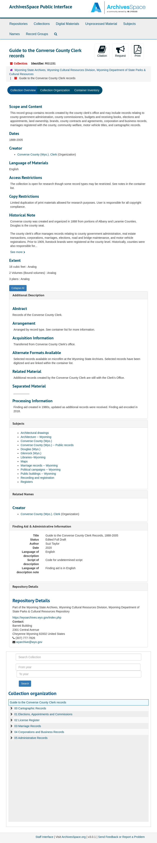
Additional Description (28, 295)
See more (17, 252)
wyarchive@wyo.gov (29, 642)
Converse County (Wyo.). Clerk (37, 154)
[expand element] (11, 708)
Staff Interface (44, 837)
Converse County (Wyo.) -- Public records (47, 445)
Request (120, 51)
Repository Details (25, 586)
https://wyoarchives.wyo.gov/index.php (36, 617)
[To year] (79, 674)
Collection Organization (55, 90)
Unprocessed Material (101, 24)
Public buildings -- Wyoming (38, 473)
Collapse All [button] (17, 288)
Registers (27, 481)
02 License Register (27, 720)
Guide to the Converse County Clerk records (38, 702)
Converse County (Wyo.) (36, 441)
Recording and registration (37, 477)
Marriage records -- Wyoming (39, 465)
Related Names (23, 494)
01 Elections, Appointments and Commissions (43, 714)
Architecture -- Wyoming (36, 437)
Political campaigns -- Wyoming (41, 469)
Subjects (129, 24)
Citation (102, 51)
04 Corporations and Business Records (39, 732)
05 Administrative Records (31, 738)
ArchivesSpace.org (74, 837)
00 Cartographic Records (30, 708)
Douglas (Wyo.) (30, 449)
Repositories (18, 24)
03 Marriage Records (27, 726)
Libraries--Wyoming (33, 457)
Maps (24, 461)
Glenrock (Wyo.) (31, 453)
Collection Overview (23, 90)
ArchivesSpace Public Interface (40, 6)
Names (14, 34)
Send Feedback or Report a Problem (121, 837)
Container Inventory (86, 90)
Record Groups (37, 34)
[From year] (78, 667)
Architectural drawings (35, 432)
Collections (42, 24)
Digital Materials (67, 24)
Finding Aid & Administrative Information (41, 526)
